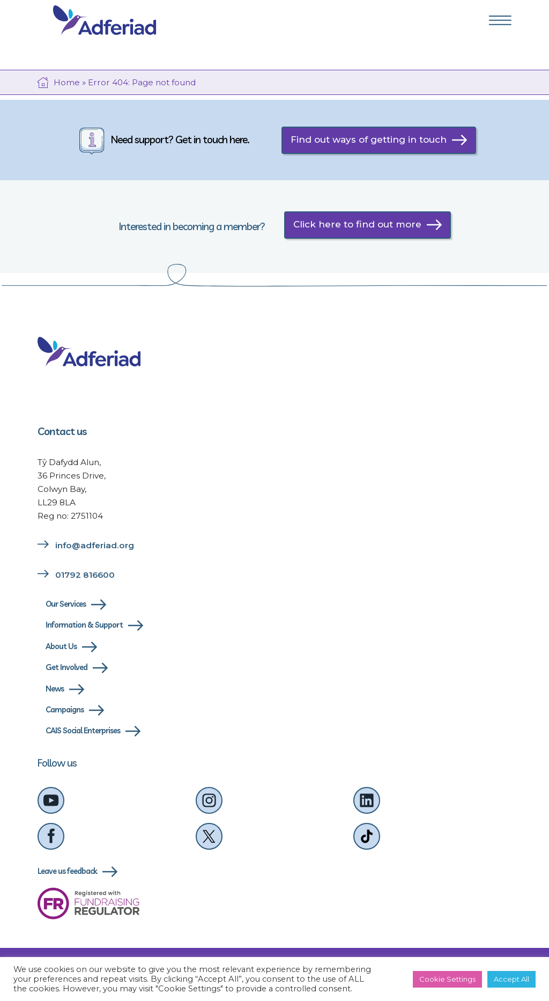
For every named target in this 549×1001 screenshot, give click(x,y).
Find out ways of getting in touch (369, 139)
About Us (61, 646)
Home (67, 82)
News (55, 689)
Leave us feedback (67, 871)
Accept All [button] (511, 979)
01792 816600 (85, 575)
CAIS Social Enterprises (83, 730)
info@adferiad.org (94, 545)
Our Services (66, 604)
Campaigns (65, 710)
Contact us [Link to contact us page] (62, 431)
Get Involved (66, 667)
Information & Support (84, 625)
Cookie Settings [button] (447, 979)
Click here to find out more (357, 224)
